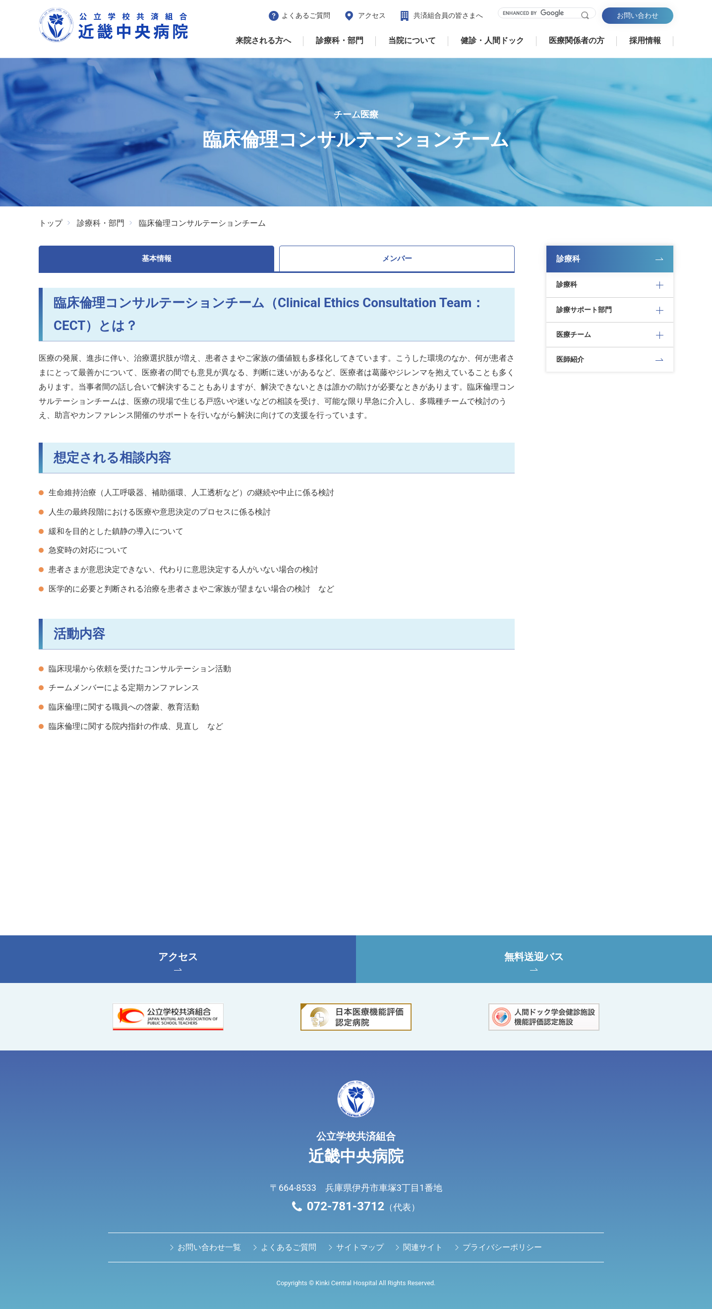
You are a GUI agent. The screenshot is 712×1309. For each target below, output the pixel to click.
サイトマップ (360, 1247)
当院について (412, 40)
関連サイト (423, 1247)
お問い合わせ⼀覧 (209, 1247)
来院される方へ (263, 40)
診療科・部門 (339, 40)
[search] (541, 12)
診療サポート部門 (584, 310)
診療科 (568, 258)
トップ (50, 223)
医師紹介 (570, 359)
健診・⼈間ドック (492, 40)
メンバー (397, 258)
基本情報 (157, 258)
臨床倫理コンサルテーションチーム (202, 223)
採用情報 (645, 40)
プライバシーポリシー (502, 1247)
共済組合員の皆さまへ (448, 15)
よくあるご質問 (306, 15)
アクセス (372, 15)
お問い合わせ (637, 15)
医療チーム (573, 334)
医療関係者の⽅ (576, 40)
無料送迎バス (534, 961)
